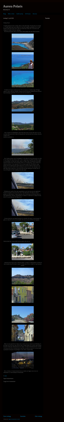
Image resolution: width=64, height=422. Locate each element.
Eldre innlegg (38, 416)
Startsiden (23, 416)
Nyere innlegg (7, 416)
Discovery (35, 13)
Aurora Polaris (12, 6)
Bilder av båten (11, 13)
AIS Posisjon (28, 13)
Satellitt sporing (19, 13)
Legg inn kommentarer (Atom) (14, 419)
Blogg (4, 13)
